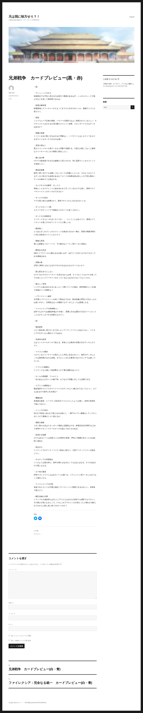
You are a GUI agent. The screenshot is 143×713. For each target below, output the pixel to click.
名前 (11, 603)
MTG (10, 99)
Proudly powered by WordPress (35, 703)
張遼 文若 (12, 93)
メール (12, 614)
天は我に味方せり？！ (24, 16)
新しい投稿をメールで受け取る (21, 640)
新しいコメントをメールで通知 (21, 636)
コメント (13, 570)
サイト (11, 624)
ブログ (131, 17)
